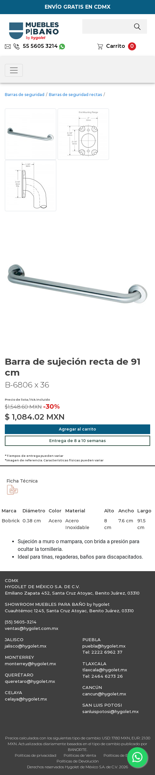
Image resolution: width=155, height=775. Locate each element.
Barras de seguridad (24, 94)
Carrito (115, 46)
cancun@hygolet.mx (104, 693)
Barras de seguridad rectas (75, 94)
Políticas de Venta (80, 755)
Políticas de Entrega (122, 755)
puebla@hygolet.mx (103, 646)
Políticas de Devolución (78, 761)
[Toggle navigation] (14, 70)
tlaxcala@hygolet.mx (104, 669)
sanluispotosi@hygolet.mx (110, 711)
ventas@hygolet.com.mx (31, 628)
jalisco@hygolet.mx (25, 646)
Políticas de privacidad (35, 755)
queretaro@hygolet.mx (30, 681)
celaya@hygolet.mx (26, 698)
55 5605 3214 (35, 46)
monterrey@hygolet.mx (30, 663)
